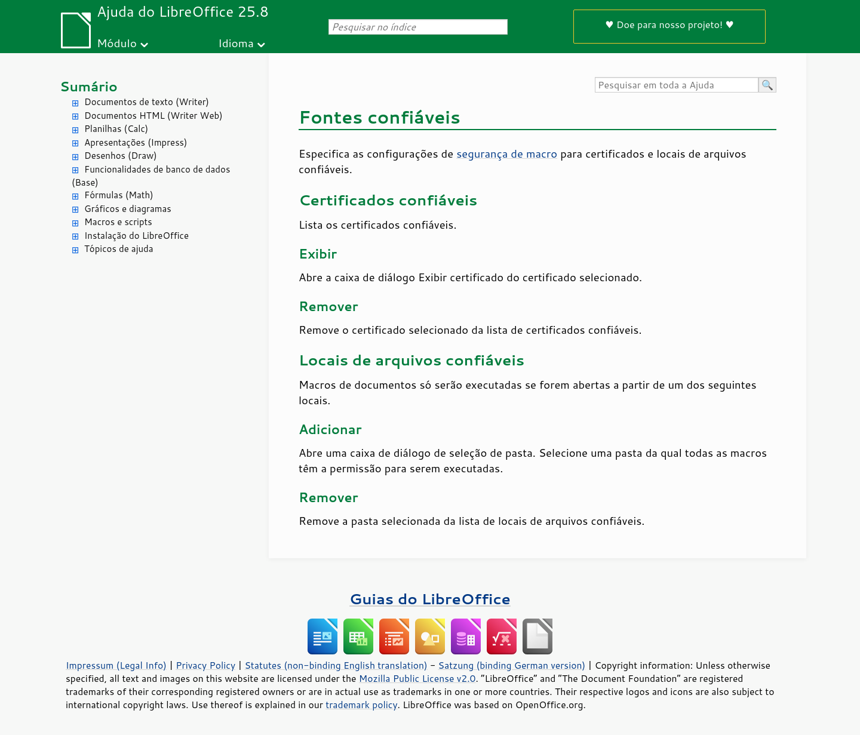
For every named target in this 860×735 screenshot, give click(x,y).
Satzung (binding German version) (512, 665)
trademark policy (361, 704)
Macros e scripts (118, 222)
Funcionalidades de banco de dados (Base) (151, 176)
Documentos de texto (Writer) (146, 102)
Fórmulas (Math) (118, 195)
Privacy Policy (205, 665)
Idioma (236, 43)
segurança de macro (506, 153)
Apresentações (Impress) (136, 142)
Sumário (89, 86)
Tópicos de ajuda (118, 248)
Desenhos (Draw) (120, 155)
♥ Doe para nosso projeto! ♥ (669, 24)
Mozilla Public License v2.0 (417, 678)
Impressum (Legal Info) (116, 665)
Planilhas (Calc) (116, 128)
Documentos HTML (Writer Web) (153, 115)
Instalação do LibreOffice (136, 235)
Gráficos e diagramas (127, 208)
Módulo (117, 43)
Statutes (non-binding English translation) (335, 665)
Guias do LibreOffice (430, 598)
